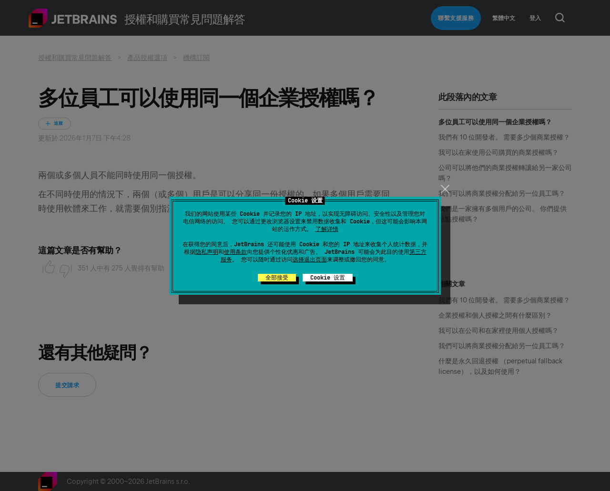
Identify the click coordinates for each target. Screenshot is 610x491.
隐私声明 (206, 252)
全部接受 (276, 277)
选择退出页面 (310, 259)
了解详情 (326, 229)
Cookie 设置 (327, 277)
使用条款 (235, 252)
